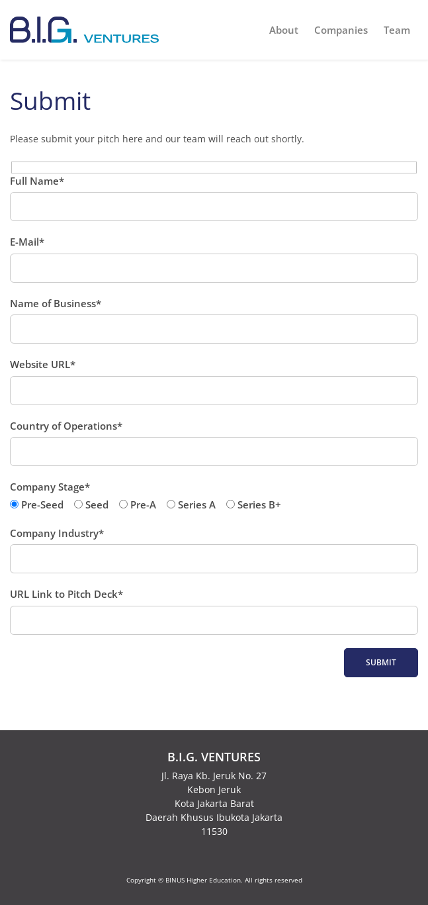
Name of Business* (214, 320)
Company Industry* (214, 550)
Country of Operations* (214, 443)
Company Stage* (214, 496)
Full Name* (214, 198)
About (283, 29)
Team (397, 29)
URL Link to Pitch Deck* (214, 611)
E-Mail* (214, 259)
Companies (341, 29)
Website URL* (214, 381)
